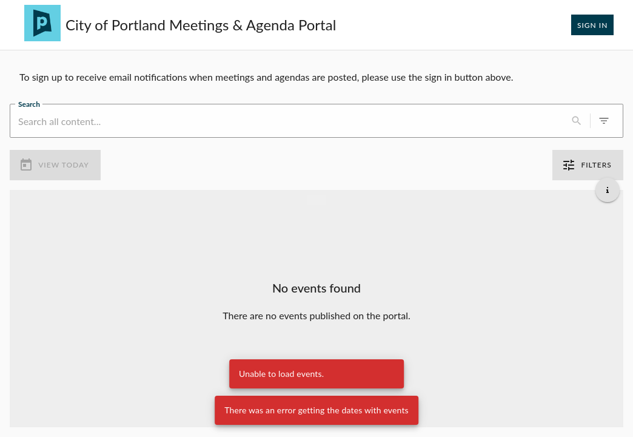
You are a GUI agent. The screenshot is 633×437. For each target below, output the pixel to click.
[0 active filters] (604, 121)
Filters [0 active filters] (587, 165)
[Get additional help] (607, 190)
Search (29, 104)
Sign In (592, 25)
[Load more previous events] (316, 200)
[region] (316, 77)
